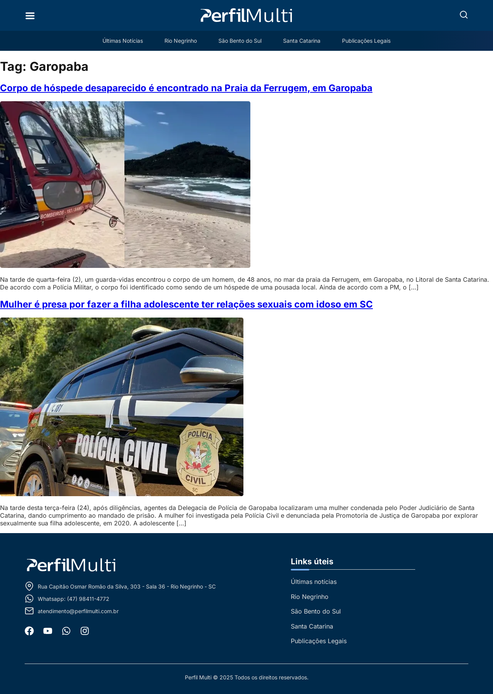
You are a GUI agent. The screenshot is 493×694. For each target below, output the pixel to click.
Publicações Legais (366, 40)
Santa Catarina (301, 40)
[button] (463, 14)
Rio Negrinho (180, 40)
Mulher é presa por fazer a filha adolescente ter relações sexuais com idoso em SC (186, 304)
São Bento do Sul (240, 40)
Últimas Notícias (122, 40)
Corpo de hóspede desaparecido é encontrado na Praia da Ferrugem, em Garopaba (186, 88)
